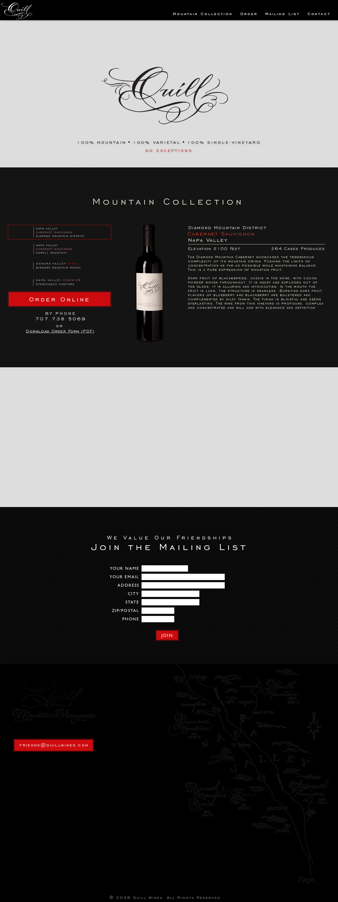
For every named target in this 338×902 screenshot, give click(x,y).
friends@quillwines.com (53, 744)
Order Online (59, 299)
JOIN (167, 635)
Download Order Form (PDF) (60, 331)
